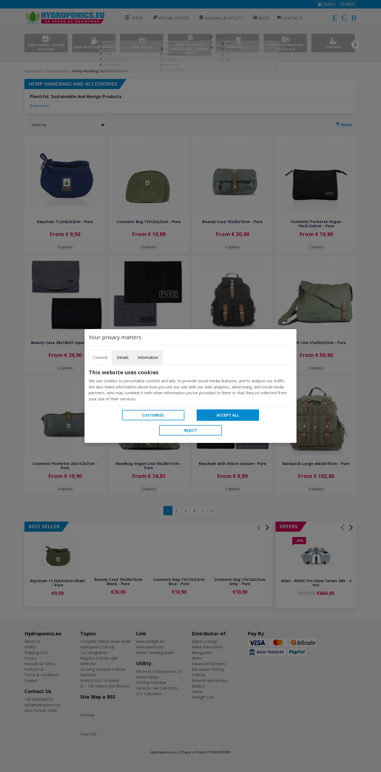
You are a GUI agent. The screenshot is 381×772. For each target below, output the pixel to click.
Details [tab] (123, 357)
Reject (190, 430)
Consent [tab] (100, 357)
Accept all (228, 415)
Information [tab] (148, 357)
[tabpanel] (190, 385)
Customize (153, 415)
